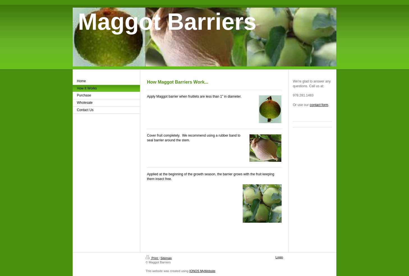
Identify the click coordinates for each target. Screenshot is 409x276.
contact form (319, 105)
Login (279, 257)
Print (152, 258)
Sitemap (166, 258)
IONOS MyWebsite (202, 271)
